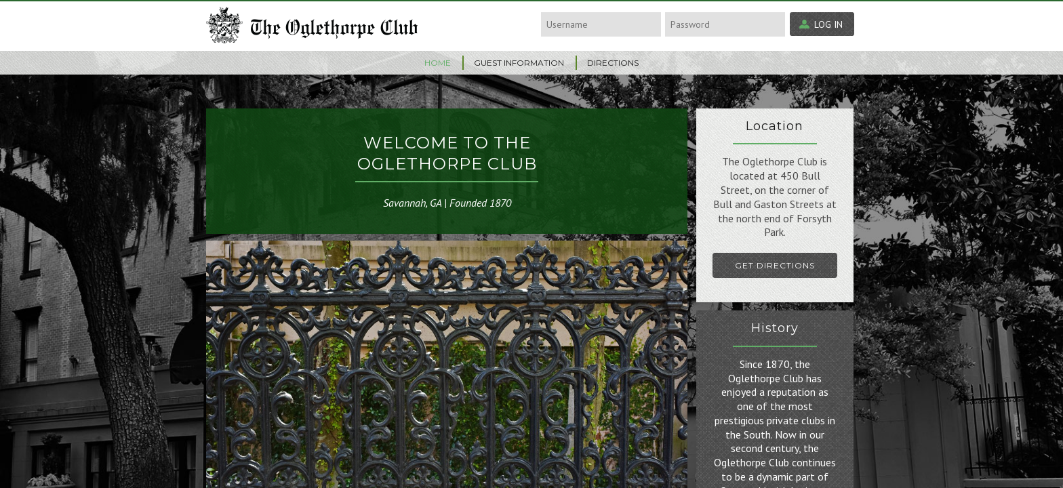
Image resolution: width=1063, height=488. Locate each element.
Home (437, 63)
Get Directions (775, 265)
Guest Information (519, 63)
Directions (613, 63)
